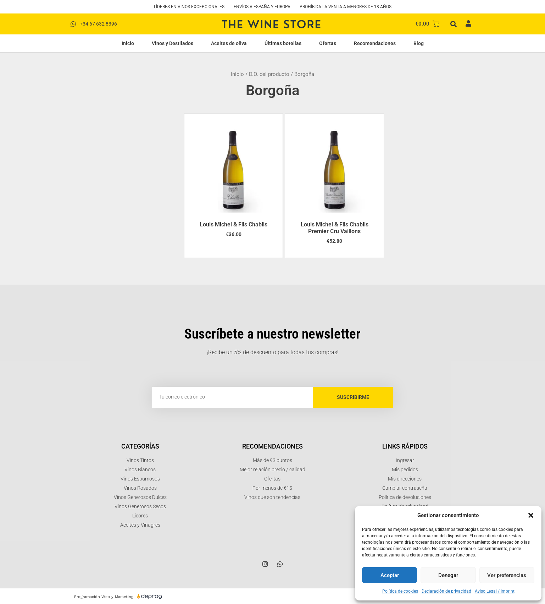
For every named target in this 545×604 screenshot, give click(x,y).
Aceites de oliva (229, 43)
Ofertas (327, 43)
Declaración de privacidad (446, 591)
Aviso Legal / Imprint (495, 591)
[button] (530, 515)
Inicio (128, 43)
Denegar (448, 575)
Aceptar (389, 575)
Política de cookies (400, 591)
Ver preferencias (506, 575)
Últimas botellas (283, 43)
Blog (418, 43)
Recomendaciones (375, 43)
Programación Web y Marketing (103, 596)
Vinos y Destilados (172, 43)
